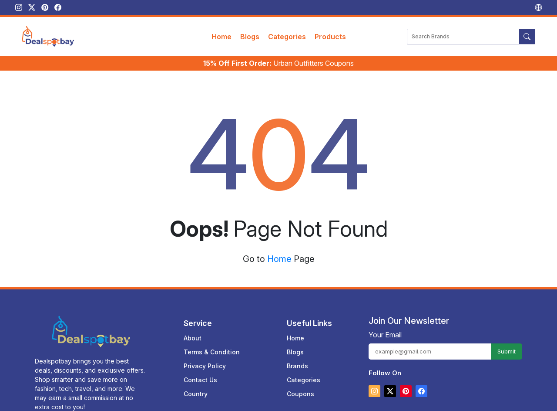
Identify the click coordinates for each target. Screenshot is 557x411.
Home (221, 36)
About (192, 332)
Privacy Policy (205, 360)
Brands (297, 360)
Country (196, 388)
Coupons (300, 388)
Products (330, 36)
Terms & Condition (212, 346)
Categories (287, 36)
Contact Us (200, 374)
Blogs (249, 36)
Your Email (385, 329)
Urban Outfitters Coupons (278, 63)
